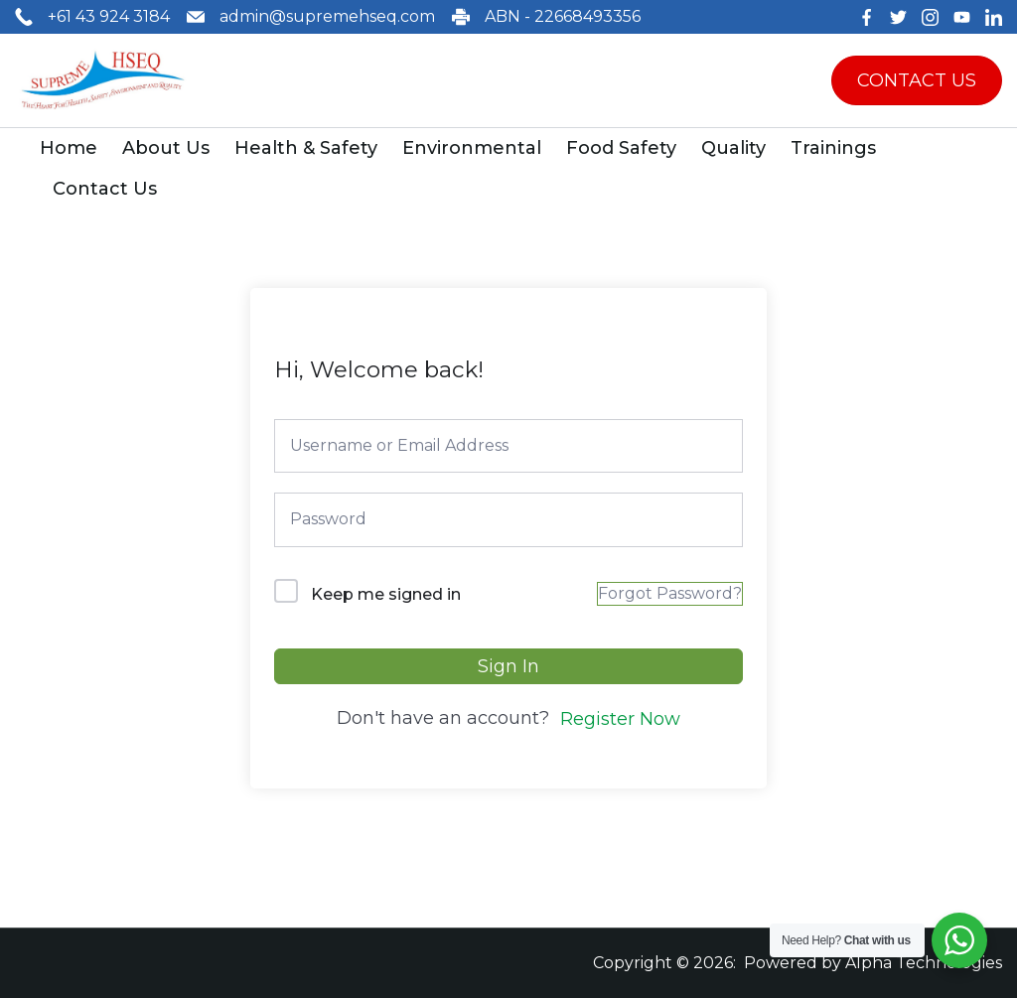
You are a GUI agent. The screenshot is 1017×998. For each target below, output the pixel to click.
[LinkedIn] (993, 17)
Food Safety (621, 148)
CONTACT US (916, 80)
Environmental (471, 148)
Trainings (833, 148)
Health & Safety (305, 148)
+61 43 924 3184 (109, 16)
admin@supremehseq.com (327, 16)
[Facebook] (866, 17)
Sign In (508, 666)
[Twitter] (898, 17)
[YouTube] (961, 17)
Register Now (620, 719)
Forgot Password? (670, 593)
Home (68, 148)
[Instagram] (930, 17)
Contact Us (105, 189)
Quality (733, 148)
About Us (166, 148)
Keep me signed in (386, 594)
